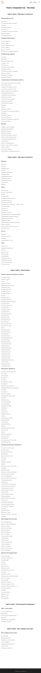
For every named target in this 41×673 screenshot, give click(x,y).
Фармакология (5, 510)
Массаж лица (4, 196)
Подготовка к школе (7, 418)
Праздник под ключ (6, 621)
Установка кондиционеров (8, 139)
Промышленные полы (7, 61)
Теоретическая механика (8, 486)
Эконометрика (5, 436)
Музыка (3, 416)
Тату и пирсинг (5, 264)
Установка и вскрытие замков (9, 31)
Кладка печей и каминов (8, 127)
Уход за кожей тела (6, 262)
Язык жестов (4, 566)
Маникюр (3, 234)
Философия (4, 492)
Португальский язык (6, 305)
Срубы (3, 107)
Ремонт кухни (5, 43)
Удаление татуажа (6, 212)
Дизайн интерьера (6, 131)
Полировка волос (6, 178)
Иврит (3, 327)
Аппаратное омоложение (8, 198)
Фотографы (4, 636)
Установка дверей (6, 27)
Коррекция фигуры (6, 260)
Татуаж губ (4, 208)
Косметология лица (6, 192)
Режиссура (4, 482)
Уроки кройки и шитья (7, 490)
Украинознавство (6, 442)
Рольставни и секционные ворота (10, 151)
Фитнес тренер (5, 578)
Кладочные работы (6, 97)
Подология (4, 246)
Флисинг (3, 170)
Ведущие (3, 617)
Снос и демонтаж (6, 117)
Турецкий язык (5, 311)
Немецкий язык (5, 297)
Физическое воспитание (8, 428)
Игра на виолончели (6, 542)
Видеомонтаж (5, 594)
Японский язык (5, 317)
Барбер (3, 184)
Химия (3, 432)
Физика (3, 426)
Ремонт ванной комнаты (7, 45)
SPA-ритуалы (4, 254)
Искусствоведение (6, 476)
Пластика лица (5, 228)
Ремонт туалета (5, 49)
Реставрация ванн (6, 35)
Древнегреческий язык (7, 285)
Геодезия (3, 516)
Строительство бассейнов (8, 95)
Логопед (3, 564)
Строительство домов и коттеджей (11, 83)
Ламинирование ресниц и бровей (10, 222)
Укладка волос (5, 168)
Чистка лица (4, 190)
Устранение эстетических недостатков (12, 204)
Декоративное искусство (8, 498)
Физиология (4, 430)
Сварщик (3, 105)
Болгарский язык (5, 319)
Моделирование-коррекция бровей (11, 214)
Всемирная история (6, 381)
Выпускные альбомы (6, 648)
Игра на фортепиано (7, 536)
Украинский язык (5, 424)
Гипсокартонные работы (8, 67)
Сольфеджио (4, 538)
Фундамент (4, 113)
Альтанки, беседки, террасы (9, 135)
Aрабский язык (5, 279)
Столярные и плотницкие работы (10, 111)
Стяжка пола (4, 65)
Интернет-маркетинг (7, 558)
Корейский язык (5, 293)
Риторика (3, 572)
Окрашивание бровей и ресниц (9, 216)
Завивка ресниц (5, 220)
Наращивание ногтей (7, 240)
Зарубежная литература (8, 395)
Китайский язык (5, 291)
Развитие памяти (5, 574)
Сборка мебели (5, 33)
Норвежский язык (6, 299)
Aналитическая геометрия (8, 371)
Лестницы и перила (6, 149)
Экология (3, 389)
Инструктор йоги (6, 592)
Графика (3, 460)
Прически (4, 164)
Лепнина (3, 57)
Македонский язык (6, 347)
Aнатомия (4, 373)
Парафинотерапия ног (7, 248)
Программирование (6, 480)
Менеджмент (4, 438)
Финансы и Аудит (6, 512)
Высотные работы (6, 85)
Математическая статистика (9, 514)
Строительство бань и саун (8, 89)
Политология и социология (8, 484)
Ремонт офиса (5, 47)
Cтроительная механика (7, 504)
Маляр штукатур (5, 73)
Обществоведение (6, 434)
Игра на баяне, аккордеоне (8, 524)
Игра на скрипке (5, 530)
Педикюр (3, 238)
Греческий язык (5, 283)
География (4, 383)
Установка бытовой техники (9, 23)
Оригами (3, 590)
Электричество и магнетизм (9, 466)
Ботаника (3, 379)
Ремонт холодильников (7, 143)
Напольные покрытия (7, 75)
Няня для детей (5, 568)
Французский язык (6, 313)
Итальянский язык (6, 289)
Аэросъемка (4, 646)
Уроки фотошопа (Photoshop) (9, 576)
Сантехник (4, 21)
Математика (4, 412)
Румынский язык (5, 329)
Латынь (3, 295)
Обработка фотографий (8, 640)
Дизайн (3, 464)
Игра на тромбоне (6, 546)
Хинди (2, 281)
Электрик (3, 25)
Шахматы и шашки (6, 582)
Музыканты (4, 613)
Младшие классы (6, 414)
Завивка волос (5, 174)
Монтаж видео (5, 642)
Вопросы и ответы (20, 671)
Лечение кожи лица (6, 202)
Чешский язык (5, 315)
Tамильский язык (5, 366)
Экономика (4, 391)
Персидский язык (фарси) (8, 301)
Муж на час (4, 29)
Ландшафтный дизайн (7, 129)
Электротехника (5, 393)
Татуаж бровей (5, 206)
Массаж (3, 250)
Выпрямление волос (6, 172)
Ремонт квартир (5, 41)
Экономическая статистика (8, 440)
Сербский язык (5, 345)
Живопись (4, 468)
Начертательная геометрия (8, 478)
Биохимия (4, 508)
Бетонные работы (6, 121)
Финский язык (5, 333)
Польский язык (5, 303)
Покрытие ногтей (6, 236)
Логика (3, 562)
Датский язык (5, 321)
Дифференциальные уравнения (10, 387)
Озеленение (4, 141)
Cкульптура (4, 500)
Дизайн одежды (5, 556)
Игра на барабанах (6, 522)
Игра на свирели (5, 532)
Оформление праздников (8, 619)
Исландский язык (6, 341)
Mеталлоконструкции (7, 103)
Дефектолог (4, 596)
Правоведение (5, 420)
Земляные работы (6, 109)
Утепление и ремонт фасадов (9, 71)
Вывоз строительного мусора (9, 145)
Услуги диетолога (6, 258)
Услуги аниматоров (6, 611)
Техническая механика (7, 506)
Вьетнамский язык (6, 323)
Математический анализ (7, 474)
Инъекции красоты (6, 200)
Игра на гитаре (5, 526)
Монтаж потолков (6, 77)
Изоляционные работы (7, 93)
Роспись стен (5, 63)
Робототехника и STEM (7, 584)
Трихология (4, 182)
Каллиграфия (5, 560)
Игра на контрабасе (6, 548)
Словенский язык (6, 349)
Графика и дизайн (6, 462)
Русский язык (5, 307)
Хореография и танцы (7, 494)
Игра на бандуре (5, 550)
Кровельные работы (6, 101)
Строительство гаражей (8, 99)
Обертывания (5, 256)
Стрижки (3, 166)
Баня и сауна (4, 252)
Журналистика (5, 470)
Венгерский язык (6, 331)
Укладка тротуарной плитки (9, 87)
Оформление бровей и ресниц (9, 226)
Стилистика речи (6, 588)
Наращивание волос (6, 176)
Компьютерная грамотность (9, 586)
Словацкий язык (5, 309)
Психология (4, 422)
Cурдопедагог (5, 598)
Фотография (4, 580)
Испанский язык (5, 287)
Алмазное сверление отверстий (10, 119)
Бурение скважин (6, 133)
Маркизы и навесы (6, 115)
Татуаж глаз (4, 210)
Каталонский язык (6, 343)
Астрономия (4, 375)
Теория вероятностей (7, 488)
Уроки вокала (5, 540)
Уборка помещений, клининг (9, 137)
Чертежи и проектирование (9, 472)
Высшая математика (6, 456)
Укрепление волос (6, 180)
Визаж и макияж (5, 224)
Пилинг (3, 194)
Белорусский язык (6, 325)
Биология (3, 377)
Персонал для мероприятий (8, 615)
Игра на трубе (5, 534)
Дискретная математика (8, 385)
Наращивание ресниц (7, 218)
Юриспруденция (5, 496)
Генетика (3, 458)
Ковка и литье (5, 147)
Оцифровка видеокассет (8, 644)
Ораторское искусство (7, 570)
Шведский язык (5, 335)
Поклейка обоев (5, 69)
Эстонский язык (5, 339)
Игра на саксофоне (6, 528)
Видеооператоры (6, 638)
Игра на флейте (5, 544)
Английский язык (5, 277)
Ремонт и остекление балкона (9, 51)
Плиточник (4, 59)
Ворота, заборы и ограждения (9, 91)
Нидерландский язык (7, 337)
